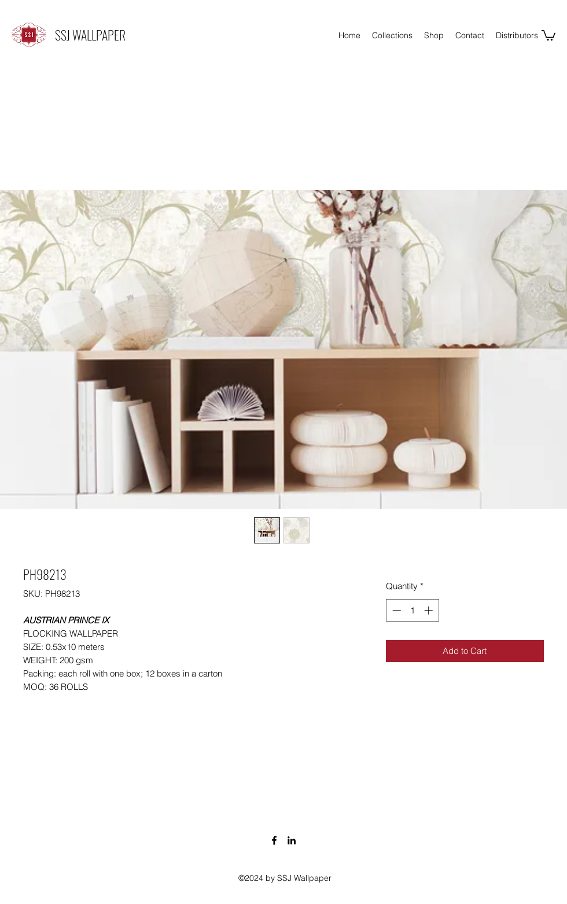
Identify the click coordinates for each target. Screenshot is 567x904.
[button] (548, 35)
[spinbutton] (412, 610)
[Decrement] (395, 610)
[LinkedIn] (291, 840)
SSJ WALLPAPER (90, 34)
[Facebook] (274, 840)
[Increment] (429, 610)
